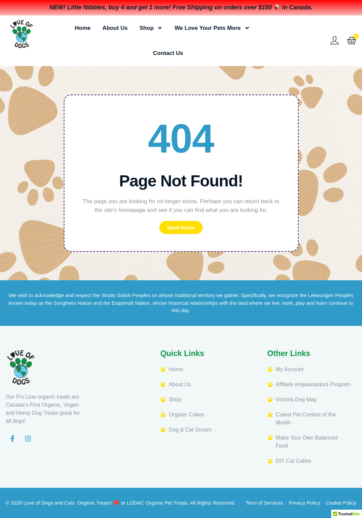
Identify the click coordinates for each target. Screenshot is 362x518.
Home (83, 28)
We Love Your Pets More (212, 28)
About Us (115, 28)
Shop (151, 28)
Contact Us (168, 53)
